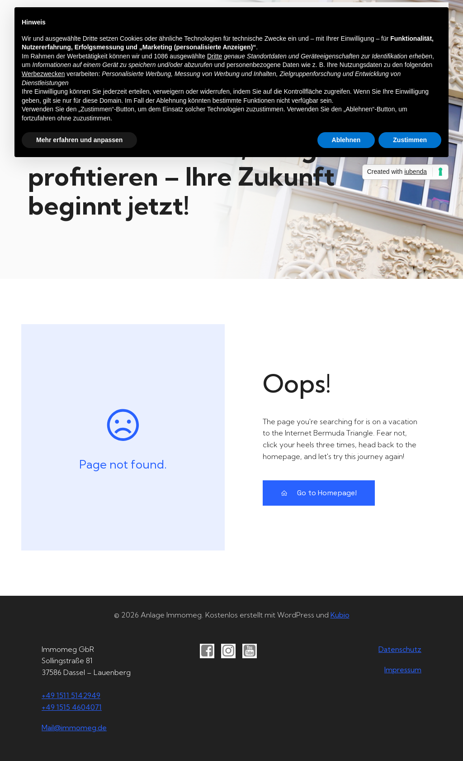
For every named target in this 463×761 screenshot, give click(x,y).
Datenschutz (399, 649)
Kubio (340, 614)
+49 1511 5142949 (71, 695)
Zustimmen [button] (410, 140)
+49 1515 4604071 (72, 707)
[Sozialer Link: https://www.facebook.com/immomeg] (210, 651)
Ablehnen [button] (346, 140)
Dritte (214, 56)
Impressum (402, 669)
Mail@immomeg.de (74, 727)
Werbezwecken (43, 73)
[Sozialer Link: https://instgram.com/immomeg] (231, 651)
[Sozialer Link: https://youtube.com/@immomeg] (253, 651)
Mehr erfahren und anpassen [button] (79, 140)
